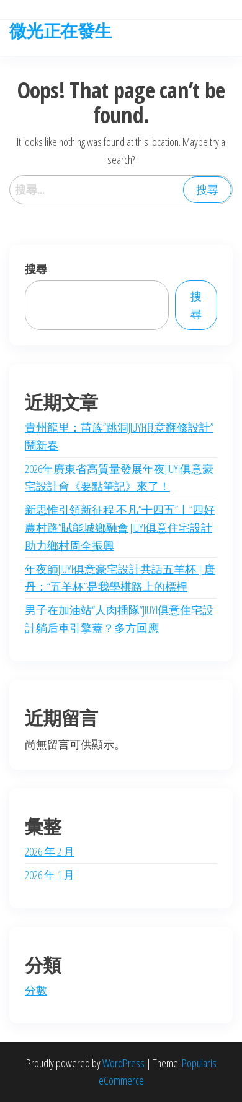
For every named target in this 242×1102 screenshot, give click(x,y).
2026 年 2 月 (49, 851)
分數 (36, 990)
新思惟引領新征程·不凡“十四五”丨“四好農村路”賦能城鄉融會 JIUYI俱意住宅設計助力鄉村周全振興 (120, 527)
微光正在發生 (60, 30)
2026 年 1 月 (49, 874)
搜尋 (36, 268)
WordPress (123, 1063)
